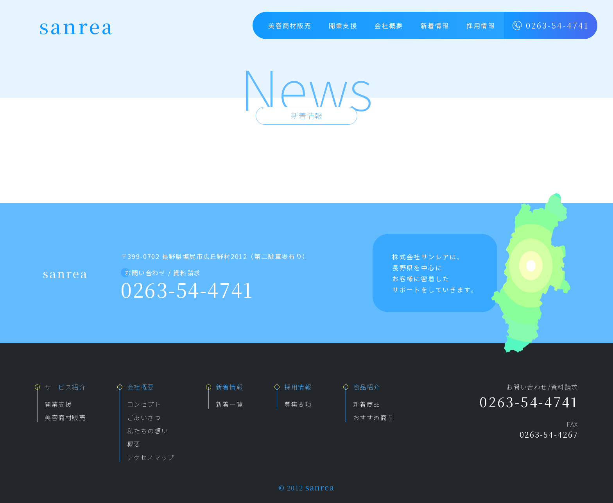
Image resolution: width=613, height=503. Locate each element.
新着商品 (366, 404)
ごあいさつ (144, 417)
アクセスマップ (151, 457)
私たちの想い (147, 430)
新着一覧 (229, 404)
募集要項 (298, 404)
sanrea (76, 25)
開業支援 (343, 25)
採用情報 (480, 25)
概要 (134, 444)
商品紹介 (366, 387)
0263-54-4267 (549, 434)
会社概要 (389, 25)
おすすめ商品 (373, 417)
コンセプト (144, 404)
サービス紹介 (65, 387)
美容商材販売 (289, 25)
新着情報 (435, 25)
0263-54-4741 (551, 25)
